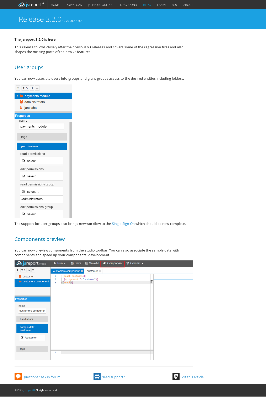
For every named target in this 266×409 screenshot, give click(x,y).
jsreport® (29, 390)
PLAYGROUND (127, 5)
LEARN (161, 5)
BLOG (147, 5)
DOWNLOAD (74, 5)
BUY (174, 5)
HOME (55, 5)
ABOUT (188, 5)
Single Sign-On (123, 223)
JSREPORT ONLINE (100, 5)
